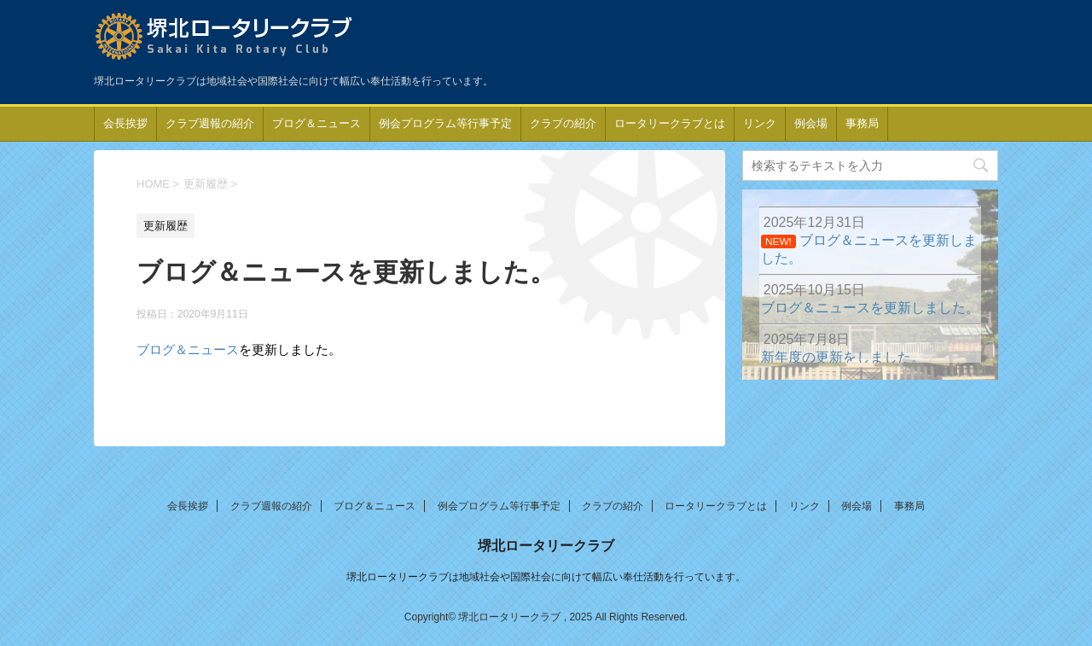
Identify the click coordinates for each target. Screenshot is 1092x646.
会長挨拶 (125, 123)
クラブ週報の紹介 (210, 123)
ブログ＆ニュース (316, 123)
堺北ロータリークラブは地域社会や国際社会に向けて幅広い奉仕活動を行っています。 (546, 577)
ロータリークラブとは (669, 123)
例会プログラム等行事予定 (445, 123)
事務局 (862, 123)
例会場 (811, 123)
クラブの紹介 (563, 123)
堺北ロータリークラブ (546, 545)
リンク (759, 123)
